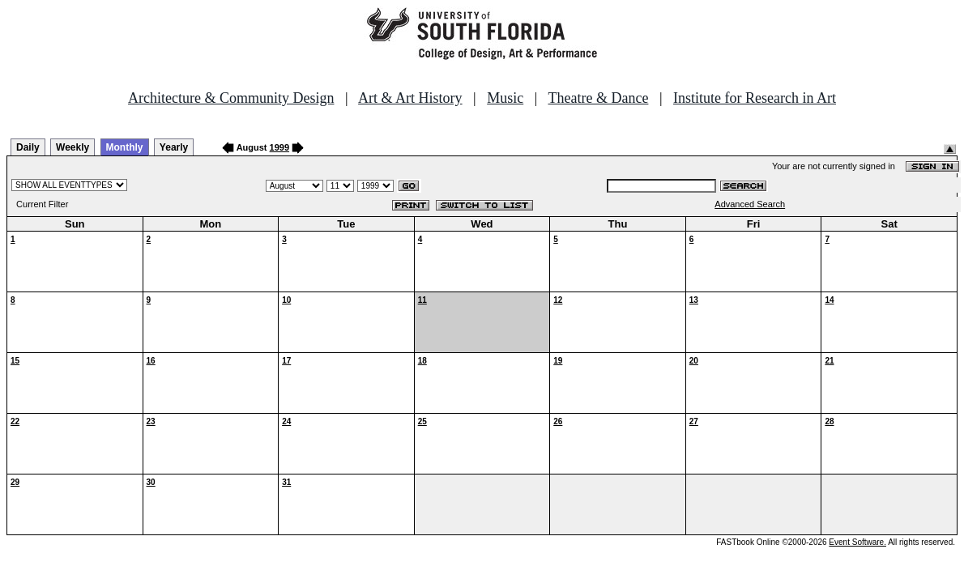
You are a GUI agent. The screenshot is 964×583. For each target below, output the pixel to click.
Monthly (124, 147)
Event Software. (857, 542)
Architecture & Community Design (231, 98)
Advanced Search (749, 204)
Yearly (174, 147)
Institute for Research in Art (754, 98)
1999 (279, 147)
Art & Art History (410, 98)
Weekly (72, 147)
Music (505, 98)
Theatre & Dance (598, 98)
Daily (28, 147)
